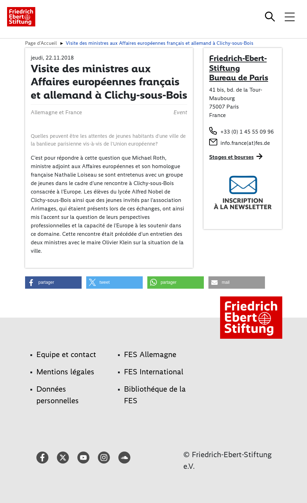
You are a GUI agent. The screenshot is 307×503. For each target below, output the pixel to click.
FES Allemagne (150, 354)
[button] (53, 282)
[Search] (270, 16)
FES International (153, 371)
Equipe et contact (66, 354)
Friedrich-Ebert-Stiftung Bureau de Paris (238, 67)
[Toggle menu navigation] (289, 16)
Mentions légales (65, 371)
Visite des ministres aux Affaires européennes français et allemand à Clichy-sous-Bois (159, 43)
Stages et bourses (231, 157)
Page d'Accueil (41, 43)
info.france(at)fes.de (245, 143)
